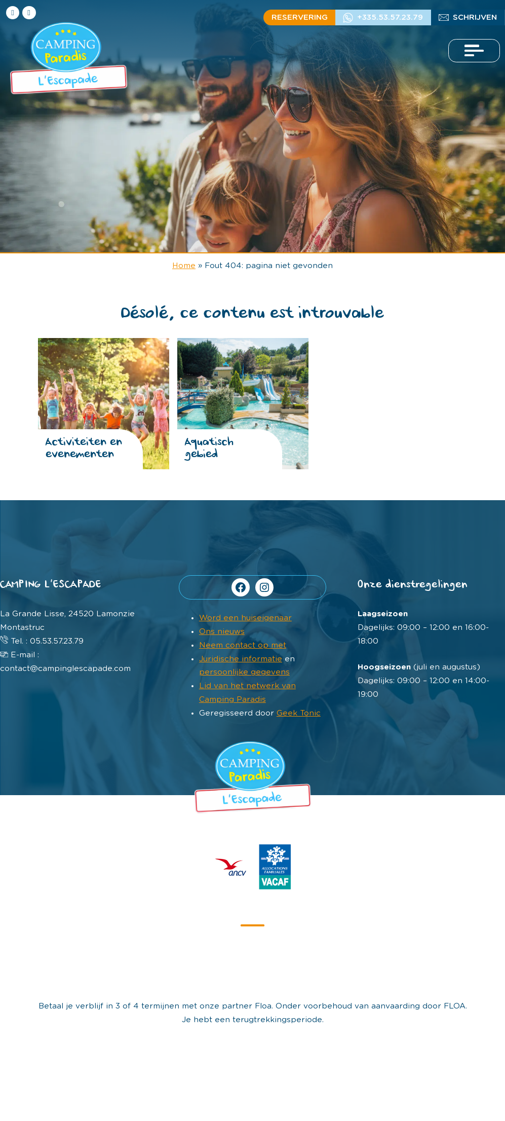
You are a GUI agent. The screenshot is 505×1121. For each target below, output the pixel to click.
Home (184, 266)
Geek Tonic (299, 713)
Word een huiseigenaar (245, 618)
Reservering (299, 17)
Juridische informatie (240, 659)
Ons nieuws (222, 632)
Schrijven (475, 17)
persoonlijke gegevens (244, 672)
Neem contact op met (242, 645)
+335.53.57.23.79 (390, 17)
